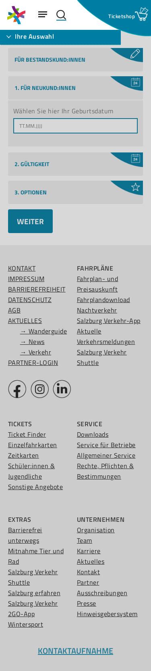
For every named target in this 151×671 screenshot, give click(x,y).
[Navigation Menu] (42, 14)
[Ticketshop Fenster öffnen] (121, 16)
